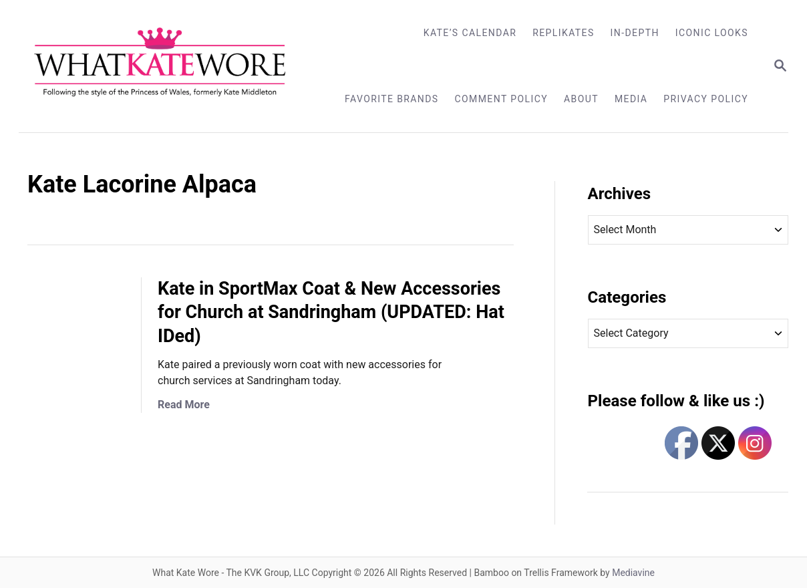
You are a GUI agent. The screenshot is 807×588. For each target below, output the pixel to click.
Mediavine (633, 572)
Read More (184, 404)
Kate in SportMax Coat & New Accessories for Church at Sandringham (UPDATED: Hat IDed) (331, 312)
